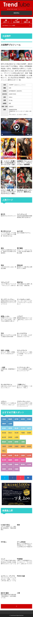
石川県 (23, 428)
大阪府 (4, 446)
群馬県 (10, 437)
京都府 (16, 446)
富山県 (16, 428)
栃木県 (4, 437)
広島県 (23, 455)
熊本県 (23, 464)
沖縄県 (16, 469)
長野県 (10, 428)
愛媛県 (10, 460)
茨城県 (29, 432)
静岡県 (16, 442)
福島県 (4, 423)
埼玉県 (16, 432)
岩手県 (16, 419)
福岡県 (4, 464)
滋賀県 (23, 446)
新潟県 (4, 428)
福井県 (29, 428)
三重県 (23, 442)
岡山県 (16, 455)
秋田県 (23, 419)
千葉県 (23, 432)
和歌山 (4, 451)
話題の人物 (27, 21)
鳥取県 (4, 455)
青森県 (10, 419)
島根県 (10, 455)
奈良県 (29, 446)
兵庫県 (10, 446)
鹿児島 (10, 469)
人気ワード (6, 21)
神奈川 (10, 432)
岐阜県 (10, 442)
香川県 (4, 460)
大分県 (29, 464)
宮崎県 (4, 469)
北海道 (4, 419)
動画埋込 (16, 13)
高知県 (23, 460)
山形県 (10, 423)
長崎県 (16, 464)
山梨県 (16, 437)
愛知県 (4, 442)
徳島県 (16, 460)
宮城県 (29, 419)
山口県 (29, 455)
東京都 (4, 432)
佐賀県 (10, 464)
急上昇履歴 (16, 21)
